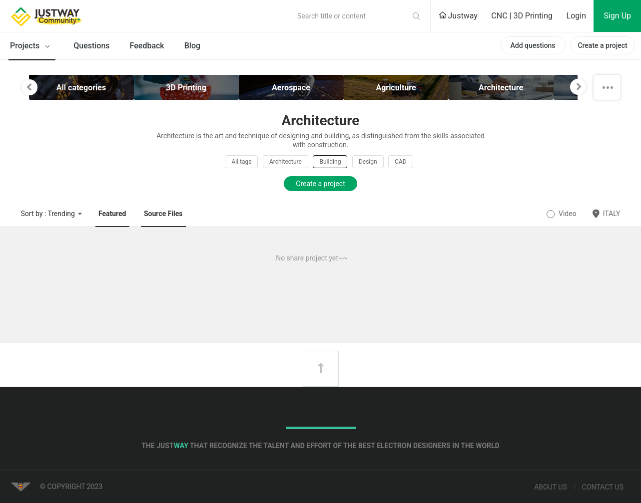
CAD (401, 161)
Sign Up (617, 15)
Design (368, 161)
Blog (192, 45)
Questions (91, 45)
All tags (241, 161)
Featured (112, 214)
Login (576, 15)
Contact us (603, 487)
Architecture (285, 161)
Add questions (532, 45)
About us (550, 487)
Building (330, 161)
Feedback (147, 45)
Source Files (163, 214)
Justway (458, 15)
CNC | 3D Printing (522, 15)
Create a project (602, 45)
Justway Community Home (72, 16)
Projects (31, 46)
